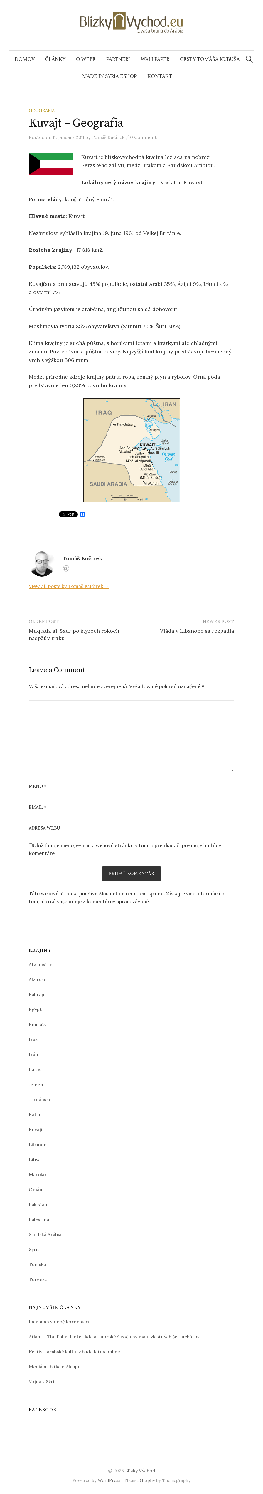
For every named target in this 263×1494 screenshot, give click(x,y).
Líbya (35, 1159)
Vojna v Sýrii (42, 1381)
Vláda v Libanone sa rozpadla (197, 630)
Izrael (35, 1069)
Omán (35, 1189)
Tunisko (37, 1264)
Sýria (34, 1249)
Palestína (39, 1219)
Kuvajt (36, 1129)
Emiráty (37, 1025)
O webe (86, 59)
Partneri (118, 59)
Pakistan (38, 1204)
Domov (25, 59)
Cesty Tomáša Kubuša (210, 59)
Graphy (147, 1480)
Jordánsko (40, 1099)
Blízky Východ (140, 1470)
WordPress (109, 1480)
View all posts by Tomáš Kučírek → (69, 586)
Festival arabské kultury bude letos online (74, 1351)
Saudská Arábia (45, 1234)
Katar (35, 1114)
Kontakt (159, 76)
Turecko (38, 1279)
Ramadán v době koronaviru (59, 1322)
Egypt (35, 1010)
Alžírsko (38, 980)
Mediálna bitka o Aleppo (55, 1366)
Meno (37, 786)
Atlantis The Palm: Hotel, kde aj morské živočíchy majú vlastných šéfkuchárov (114, 1336)
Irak (33, 1040)
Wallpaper (155, 59)
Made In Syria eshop (109, 76)
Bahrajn (37, 995)
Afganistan (41, 964)
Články (55, 59)
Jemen (36, 1084)
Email (37, 807)
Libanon (38, 1144)
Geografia (42, 110)
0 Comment (143, 137)
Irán (33, 1054)
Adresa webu (44, 828)
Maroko (37, 1174)
